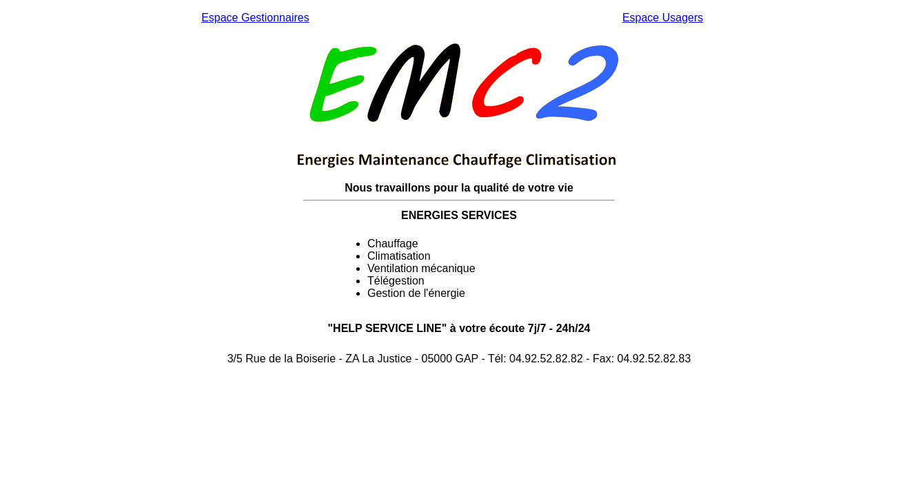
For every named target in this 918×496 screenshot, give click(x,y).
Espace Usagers (662, 17)
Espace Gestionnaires (255, 17)
